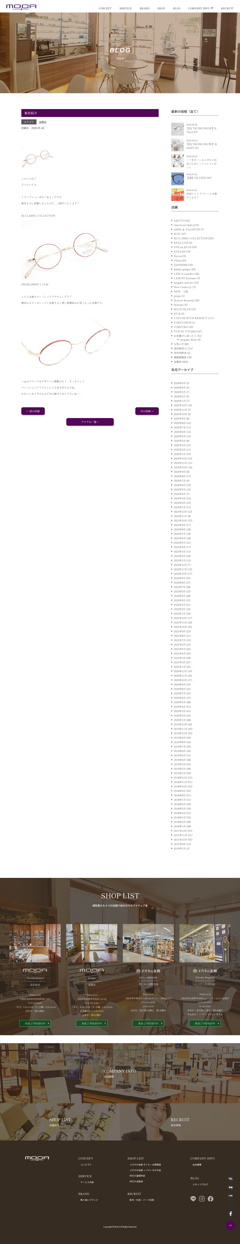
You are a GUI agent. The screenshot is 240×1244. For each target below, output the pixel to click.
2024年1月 (180, 518)
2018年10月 (180, 797)
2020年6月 (180, 709)
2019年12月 (180, 735)
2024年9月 (180, 483)
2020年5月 (180, 713)
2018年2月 (180, 833)
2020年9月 (180, 695)
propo (177, 307)
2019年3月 (180, 775)
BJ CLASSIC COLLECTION (191, 249)
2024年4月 (180, 505)
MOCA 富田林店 (137, 1175)
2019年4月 (180, 771)
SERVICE (126, 8)
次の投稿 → (147, 411)
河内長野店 (180, 364)
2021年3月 (180, 669)
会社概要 (197, 1164)
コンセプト (86, 1164)
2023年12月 (180, 523)
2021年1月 (180, 678)
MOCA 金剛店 (136, 1181)
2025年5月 (180, 447)
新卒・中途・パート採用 (142, 1199)
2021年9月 (180, 642)
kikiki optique (182, 280)
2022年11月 (180, 580)
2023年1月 (180, 571)
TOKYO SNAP (183, 333)
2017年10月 (180, 851)
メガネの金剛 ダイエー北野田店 (145, 1164)
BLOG (176, 8)
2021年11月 (180, 633)
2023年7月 (180, 545)
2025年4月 (180, 452)
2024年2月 (180, 514)
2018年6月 (180, 815)
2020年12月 (180, 682)
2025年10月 (180, 425)
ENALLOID (181, 254)
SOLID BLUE (182, 320)
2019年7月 (180, 757)
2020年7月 (180, 704)
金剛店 (42, 122)
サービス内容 (87, 1182)
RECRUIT (227, 8)
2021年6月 (180, 656)
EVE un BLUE (183, 258)
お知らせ (179, 355)
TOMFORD (181, 338)
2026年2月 (180, 407)
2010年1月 (180, 859)
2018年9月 (180, 802)
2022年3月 (180, 616)
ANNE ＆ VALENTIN (187, 240)
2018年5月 (180, 820)
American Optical (184, 236)
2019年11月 (180, 740)
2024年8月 (180, 487)
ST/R (177, 325)
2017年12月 (180, 842)
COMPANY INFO (199, 8)
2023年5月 (180, 554)
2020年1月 (180, 731)
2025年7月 (180, 438)
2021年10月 (180, 638)
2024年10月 (180, 478)
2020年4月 (180, 718)
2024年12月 (180, 469)
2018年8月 (180, 806)
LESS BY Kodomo (185, 289)
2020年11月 (180, 687)
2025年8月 (180, 434)
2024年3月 (180, 509)
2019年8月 (180, 753)
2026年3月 (180, 403)
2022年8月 (180, 593)
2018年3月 (180, 828)
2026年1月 (180, 412)
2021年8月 (180, 647)
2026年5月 (180, 394)
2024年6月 (180, 496)
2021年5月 (180, 660)
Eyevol (178, 267)
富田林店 (179, 359)
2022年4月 (180, 611)
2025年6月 (180, 443)
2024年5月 (180, 500)
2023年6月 (180, 549)
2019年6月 (180, 762)
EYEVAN (179, 263)
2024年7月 (180, 492)
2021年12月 (180, 629)
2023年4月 (180, 558)
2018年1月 (180, 837)
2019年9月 (180, 749)
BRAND (145, 8)
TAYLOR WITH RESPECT (190, 329)
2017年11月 (180, 846)
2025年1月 (180, 465)
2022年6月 (180, 602)
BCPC (177, 245)
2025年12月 (180, 416)
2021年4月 (180, 664)
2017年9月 (180, 855)
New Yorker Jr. (183, 298)
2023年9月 (180, 536)
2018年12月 (180, 788)
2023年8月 (180, 540)
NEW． (178, 302)
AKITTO (179, 231)
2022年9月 (180, 589)
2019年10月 (180, 744)
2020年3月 (180, 722)
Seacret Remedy (184, 311)
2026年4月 (180, 398)
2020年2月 (180, 726)
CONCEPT (105, 8)
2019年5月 (180, 766)
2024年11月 (180, 474)
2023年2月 (180, 567)
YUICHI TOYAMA (185, 342)
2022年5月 (180, 607)
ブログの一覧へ (90, 422)
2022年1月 (180, 625)
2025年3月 (180, 456)
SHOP (161, 8)
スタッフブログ (200, 1184)
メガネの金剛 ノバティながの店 (145, 1170)
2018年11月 (180, 793)
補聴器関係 (180, 368)
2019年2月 (180, 780)
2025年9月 (180, 429)
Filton (177, 271)
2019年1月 (180, 784)
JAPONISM (181, 276)
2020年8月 (180, 700)
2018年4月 (180, 824)
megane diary (188, 351)
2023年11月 (180, 527)
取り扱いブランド (89, 1199)
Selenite (179, 316)
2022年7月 (180, 598)
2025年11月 (180, 421)
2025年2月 (180, 461)
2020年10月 (180, 691)
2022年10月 (180, 585)
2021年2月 (180, 673)
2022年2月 (179, 620)
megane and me (183, 294)
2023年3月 (180, 562)
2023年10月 (180, 531)
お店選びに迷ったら (185, 347)
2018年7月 (180, 811)
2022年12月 (180, 576)
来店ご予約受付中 (35, 1034)
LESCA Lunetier (184, 285)
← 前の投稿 (33, 411)
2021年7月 (180, 651)
